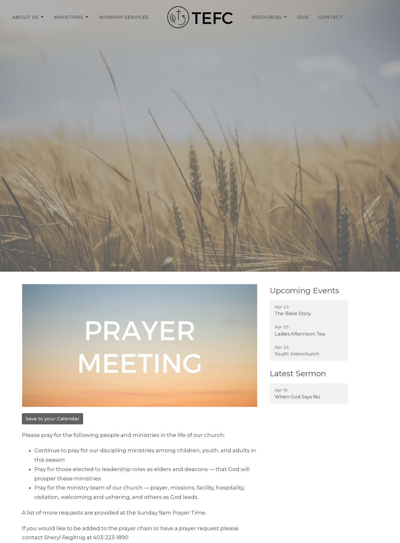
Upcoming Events (304, 290)
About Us (28, 17)
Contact (330, 17)
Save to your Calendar (52, 419)
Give (303, 17)
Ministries (71, 17)
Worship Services (123, 17)
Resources (270, 17)
